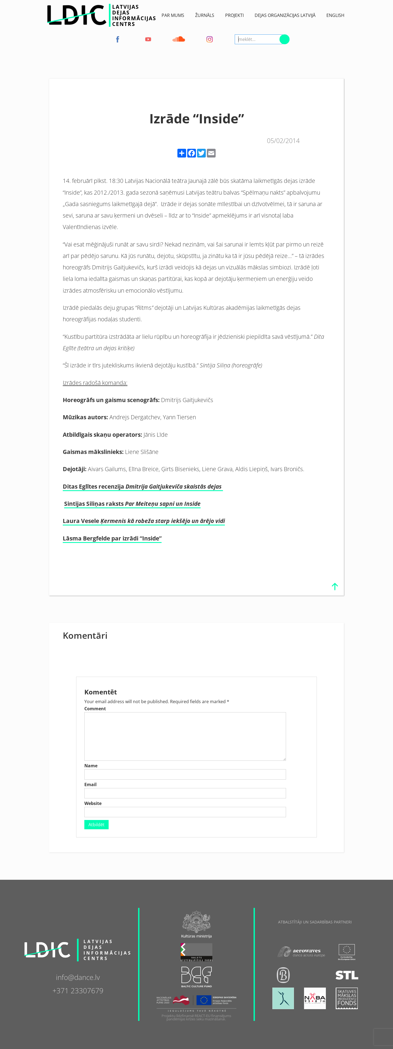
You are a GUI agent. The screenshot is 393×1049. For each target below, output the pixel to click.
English (335, 15)
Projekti (234, 15)
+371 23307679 (77, 990)
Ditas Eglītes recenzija (143, 486)
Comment (95, 708)
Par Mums (173, 15)
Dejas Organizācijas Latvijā (285, 15)
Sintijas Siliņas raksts (132, 503)
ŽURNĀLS (204, 15)
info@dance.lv (78, 977)
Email (90, 784)
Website (93, 803)
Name (90, 765)
